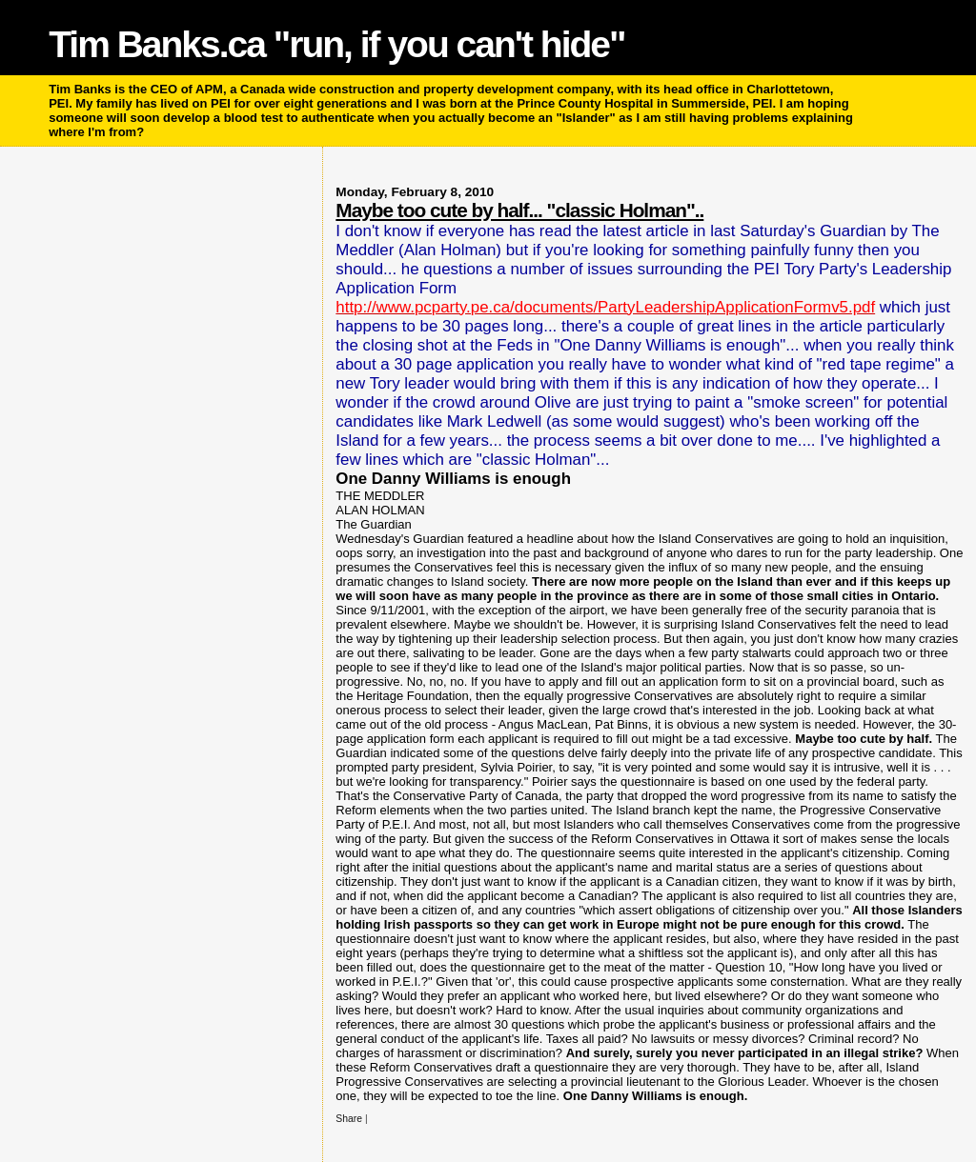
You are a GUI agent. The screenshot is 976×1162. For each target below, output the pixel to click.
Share (349, 1118)
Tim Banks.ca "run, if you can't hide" (336, 44)
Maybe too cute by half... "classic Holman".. (519, 210)
